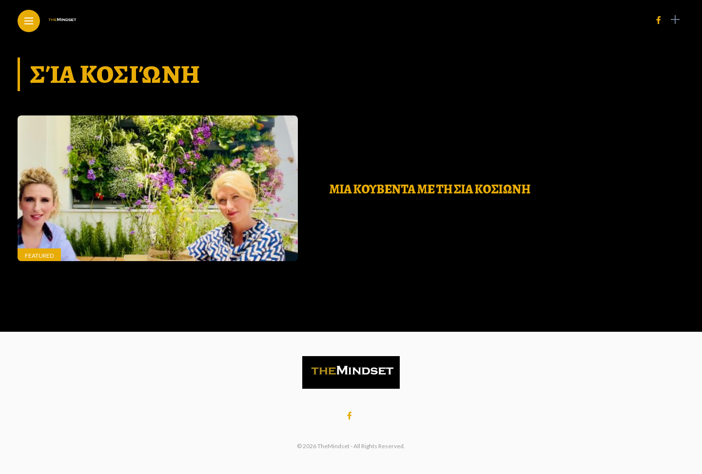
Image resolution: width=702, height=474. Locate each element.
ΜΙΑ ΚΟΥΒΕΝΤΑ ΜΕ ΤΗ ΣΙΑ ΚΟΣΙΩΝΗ (429, 189)
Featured (39, 255)
